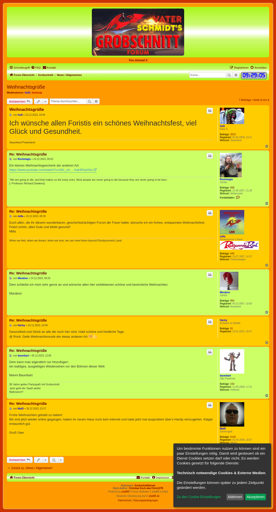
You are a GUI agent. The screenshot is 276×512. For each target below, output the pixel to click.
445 (232, 253)
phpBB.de (154, 496)
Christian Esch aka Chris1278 (146, 488)
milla (222, 236)
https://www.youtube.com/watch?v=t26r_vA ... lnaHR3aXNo (51, 170)
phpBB (125, 491)
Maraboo (225, 292)
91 (231, 328)
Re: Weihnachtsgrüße (28, 154)
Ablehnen (235, 497)
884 (232, 300)
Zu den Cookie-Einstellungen (199, 497)
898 (232, 187)
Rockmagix (226, 179)
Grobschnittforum (145, 485)
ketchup (37, 92)
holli (27, 92)
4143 (233, 437)
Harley (223, 320)
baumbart (225, 375)
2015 (233, 134)
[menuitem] (36, 68)
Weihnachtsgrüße (26, 87)
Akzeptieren (255, 497)
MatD (223, 428)
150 (232, 384)
